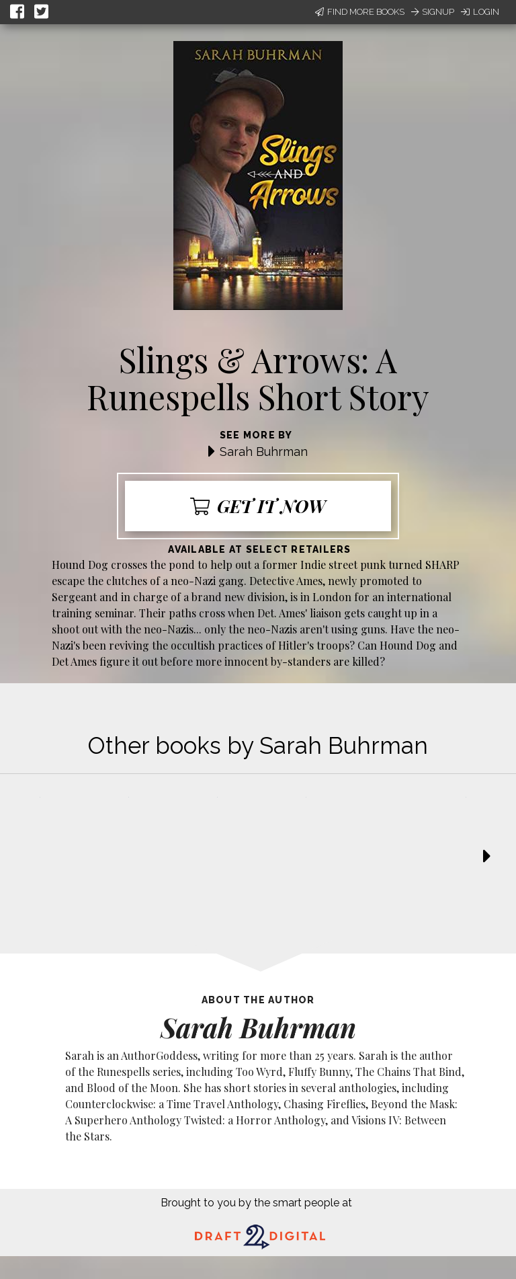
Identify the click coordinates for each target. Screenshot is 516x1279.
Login (480, 12)
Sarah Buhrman (264, 451)
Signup (432, 12)
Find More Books (359, 12)
